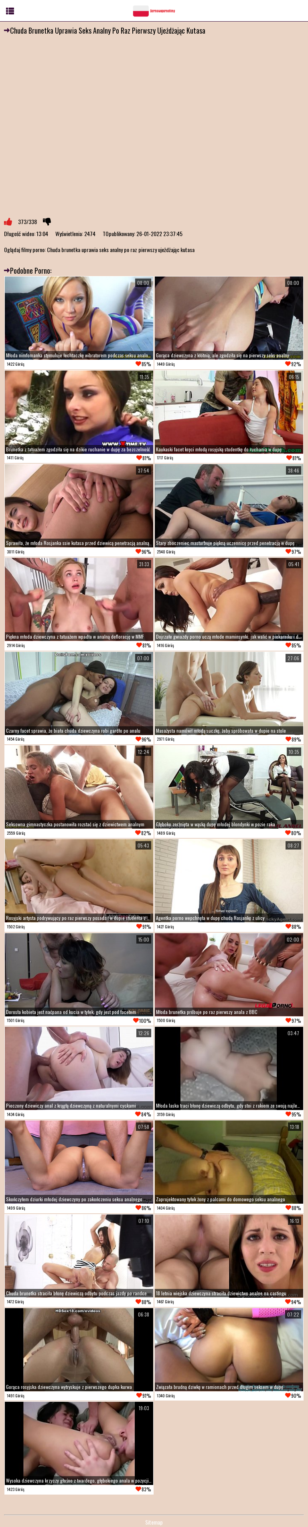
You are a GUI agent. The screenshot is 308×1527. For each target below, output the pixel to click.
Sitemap (154, 1522)
